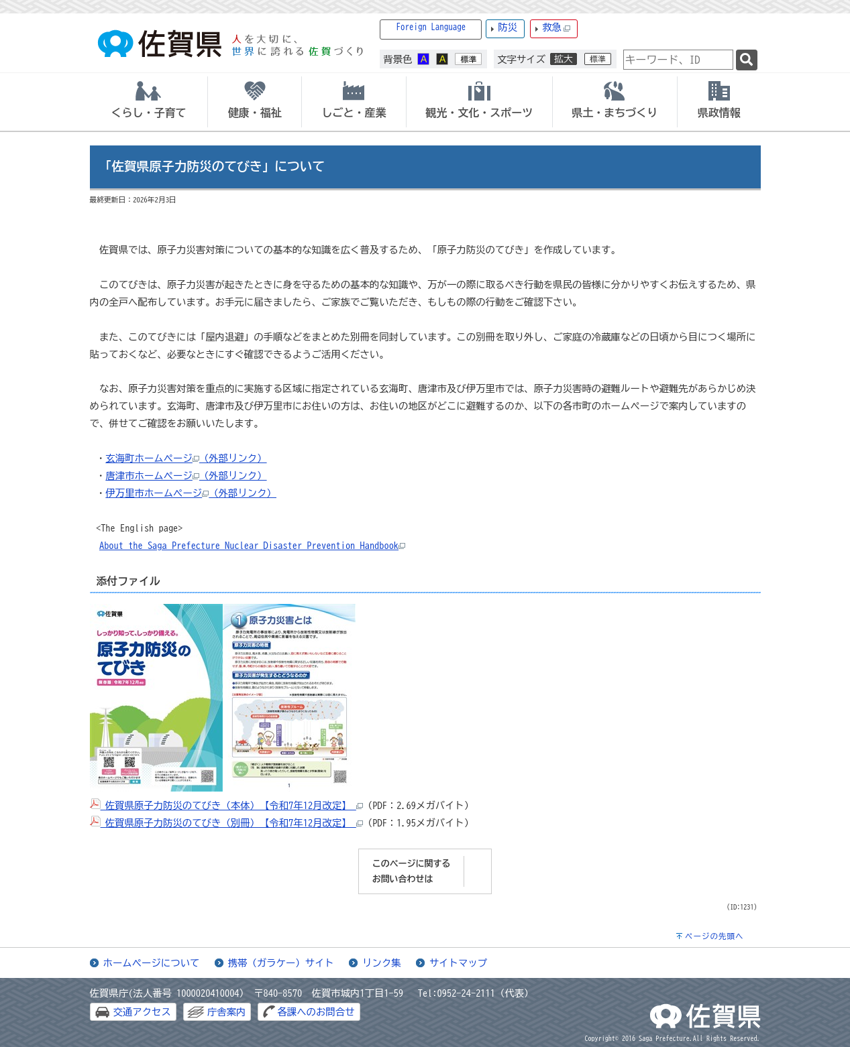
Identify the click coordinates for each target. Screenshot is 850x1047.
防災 (507, 27)
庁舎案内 (226, 1012)
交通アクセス (142, 1012)
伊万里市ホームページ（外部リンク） (190, 493)
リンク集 (381, 963)
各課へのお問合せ (315, 1012)
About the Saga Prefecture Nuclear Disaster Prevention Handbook (252, 545)
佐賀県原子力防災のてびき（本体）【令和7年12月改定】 (226, 805)
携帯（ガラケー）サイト (281, 963)
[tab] (149, 101)
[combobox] (678, 59)
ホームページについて (151, 963)
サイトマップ (458, 963)
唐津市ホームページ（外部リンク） (185, 476)
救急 (556, 28)
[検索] (746, 60)
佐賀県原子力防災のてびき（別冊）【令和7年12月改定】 (226, 823)
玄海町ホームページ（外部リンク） (185, 458)
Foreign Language (431, 27)
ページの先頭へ (714, 936)
